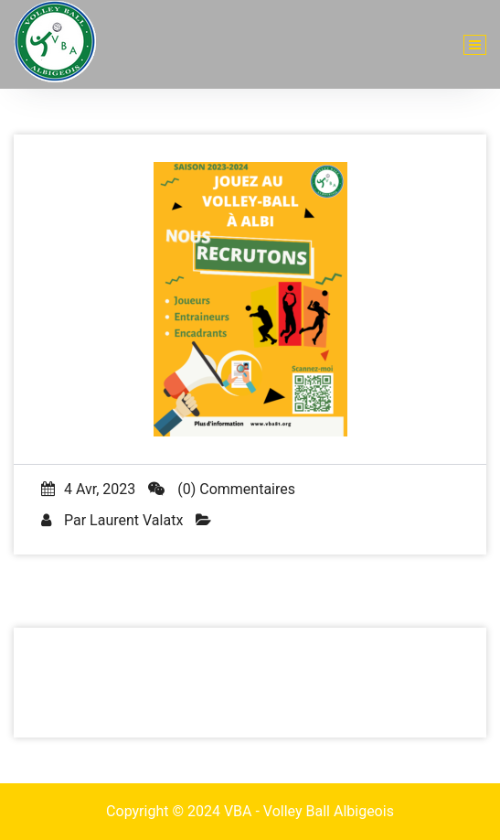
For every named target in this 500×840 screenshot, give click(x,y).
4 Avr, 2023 (88, 489)
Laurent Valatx (136, 520)
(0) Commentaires (221, 489)
